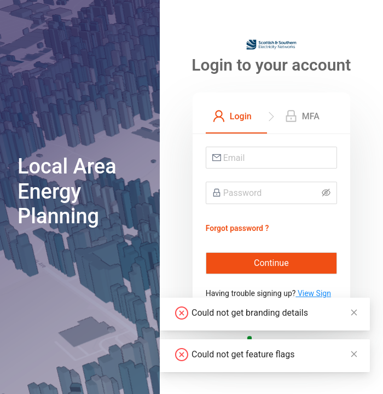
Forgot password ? (237, 228)
